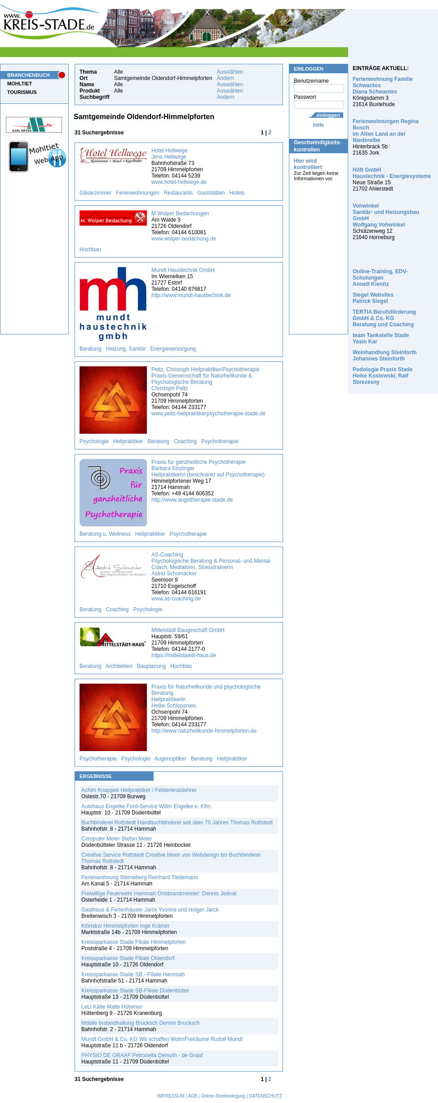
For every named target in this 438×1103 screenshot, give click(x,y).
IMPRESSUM (171, 1096)
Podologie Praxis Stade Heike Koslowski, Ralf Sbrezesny (382, 375)
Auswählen (230, 72)
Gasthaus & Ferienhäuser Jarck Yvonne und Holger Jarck (150, 910)
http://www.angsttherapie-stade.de (192, 500)
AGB (192, 1096)
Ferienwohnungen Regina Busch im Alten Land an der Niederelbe (386, 130)
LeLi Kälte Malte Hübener (111, 1007)
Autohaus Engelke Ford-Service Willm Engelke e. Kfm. (146, 806)
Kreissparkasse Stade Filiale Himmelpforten (133, 942)
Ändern (225, 78)
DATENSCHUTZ (265, 1096)
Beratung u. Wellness (105, 534)
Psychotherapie (220, 441)
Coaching (185, 441)
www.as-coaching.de (176, 599)
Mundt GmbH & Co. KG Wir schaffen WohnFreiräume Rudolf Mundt (162, 1039)
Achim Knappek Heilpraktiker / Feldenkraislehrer (139, 790)
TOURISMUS (22, 92)
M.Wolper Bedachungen (180, 213)
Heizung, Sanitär (126, 349)
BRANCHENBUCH (28, 75)
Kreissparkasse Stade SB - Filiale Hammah (133, 974)
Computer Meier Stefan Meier (116, 839)
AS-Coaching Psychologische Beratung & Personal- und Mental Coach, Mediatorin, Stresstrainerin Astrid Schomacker (210, 564)
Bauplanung (151, 666)
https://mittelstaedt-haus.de (183, 655)
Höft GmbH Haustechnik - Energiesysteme (392, 173)
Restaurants (178, 193)
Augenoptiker (170, 759)
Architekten (119, 666)
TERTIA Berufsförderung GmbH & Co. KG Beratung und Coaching (384, 318)
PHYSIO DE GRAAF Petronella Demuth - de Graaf (142, 1055)
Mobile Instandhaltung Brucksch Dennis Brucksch (140, 1023)
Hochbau (90, 249)
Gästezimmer (95, 193)
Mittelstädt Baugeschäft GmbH (188, 630)
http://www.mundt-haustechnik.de (191, 295)
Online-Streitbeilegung (223, 1096)
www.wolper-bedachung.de (183, 239)
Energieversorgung (172, 349)
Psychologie (94, 441)
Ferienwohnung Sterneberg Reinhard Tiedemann (139, 877)
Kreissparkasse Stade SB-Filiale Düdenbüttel (135, 990)
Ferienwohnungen (137, 193)
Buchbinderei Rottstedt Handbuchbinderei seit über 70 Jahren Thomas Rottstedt (177, 822)
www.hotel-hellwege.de (179, 182)
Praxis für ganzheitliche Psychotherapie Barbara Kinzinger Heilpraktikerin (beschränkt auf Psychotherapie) (208, 468)
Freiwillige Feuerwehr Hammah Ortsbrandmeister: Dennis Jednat (158, 893)
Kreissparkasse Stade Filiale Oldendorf (127, 958)
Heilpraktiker (128, 441)
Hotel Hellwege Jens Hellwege (169, 153)
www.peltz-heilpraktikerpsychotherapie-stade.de (208, 413)
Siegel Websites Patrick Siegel (373, 298)
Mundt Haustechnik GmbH (183, 270)
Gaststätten (211, 193)
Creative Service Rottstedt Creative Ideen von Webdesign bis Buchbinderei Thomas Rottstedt (171, 858)
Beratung (91, 349)
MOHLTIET (19, 83)
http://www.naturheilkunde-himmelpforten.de (204, 731)
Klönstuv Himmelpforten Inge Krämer (125, 926)
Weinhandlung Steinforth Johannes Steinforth (384, 355)
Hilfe (318, 125)
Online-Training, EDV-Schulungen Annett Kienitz (380, 277)
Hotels (237, 193)
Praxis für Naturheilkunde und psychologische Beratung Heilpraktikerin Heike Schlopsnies (206, 696)
